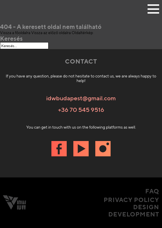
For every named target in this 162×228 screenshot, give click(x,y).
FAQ (152, 191)
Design (146, 207)
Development (133, 214)
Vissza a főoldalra (15, 32)
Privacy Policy (131, 199)
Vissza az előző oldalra (51, 32)
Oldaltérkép (82, 32)
